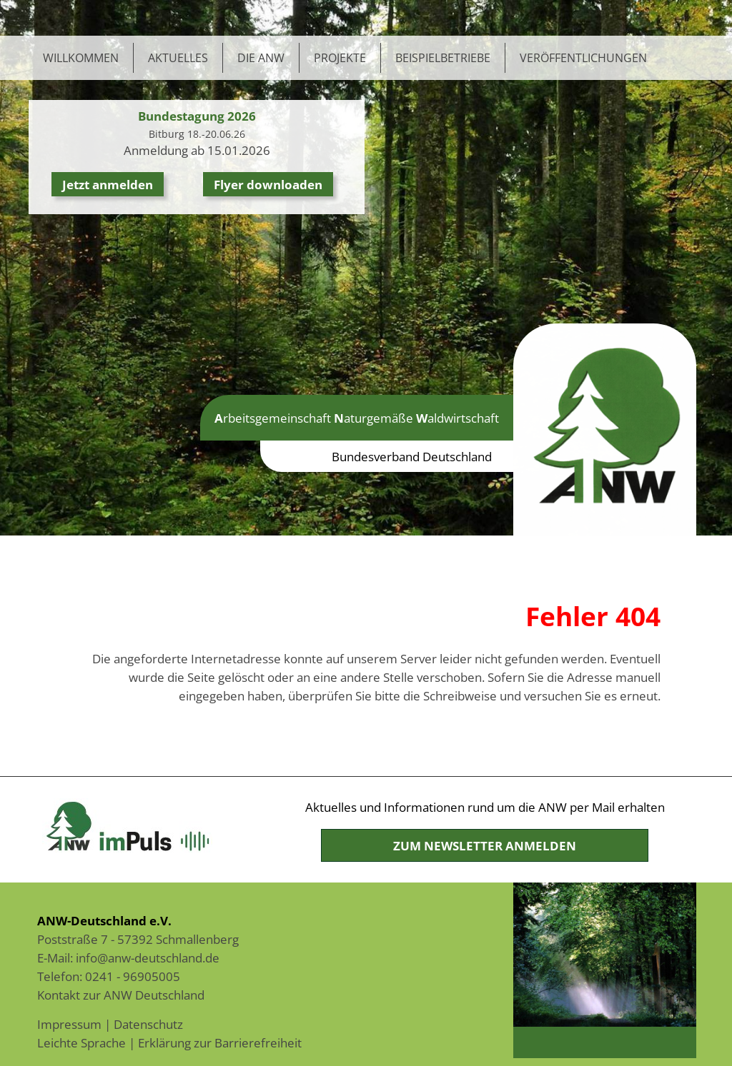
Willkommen (81, 58)
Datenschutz (148, 1023)
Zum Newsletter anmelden (484, 845)
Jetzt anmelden (107, 184)
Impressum (69, 1023)
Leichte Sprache (81, 1042)
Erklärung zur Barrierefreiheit (220, 1042)
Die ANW (261, 58)
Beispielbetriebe (442, 58)
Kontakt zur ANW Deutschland (120, 994)
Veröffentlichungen (583, 58)
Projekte (340, 58)
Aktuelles (178, 58)
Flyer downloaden (268, 184)
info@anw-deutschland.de (147, 957)
